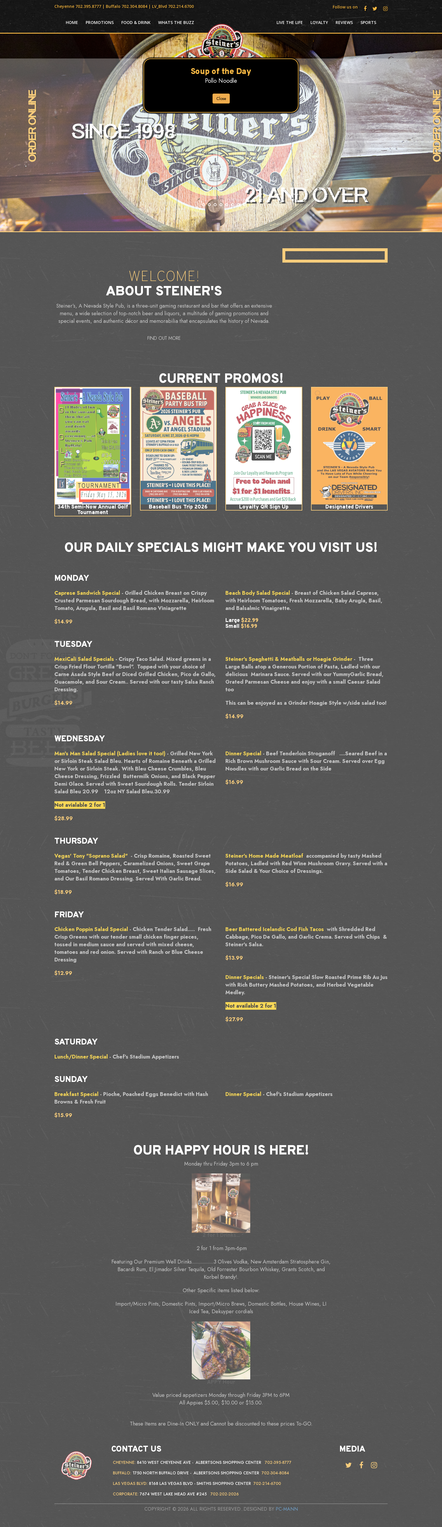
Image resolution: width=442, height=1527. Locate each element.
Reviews (344, 22)
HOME (72, 22)
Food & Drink (136, 22)
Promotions (100, 22)
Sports (368, 22)
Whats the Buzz (176, 22)
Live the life (290, 22)
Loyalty (319, 22)
